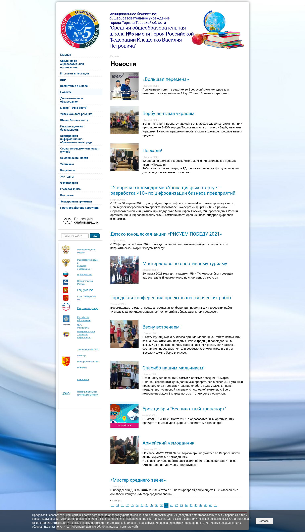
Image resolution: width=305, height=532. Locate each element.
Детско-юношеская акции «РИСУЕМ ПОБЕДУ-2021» (166, 234)
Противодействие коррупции (79, 207)
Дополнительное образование (71, 100)
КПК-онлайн (83, 379)
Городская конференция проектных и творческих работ (171, 297)
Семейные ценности (74, 158)
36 (147, 505)
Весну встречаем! (162, 327)
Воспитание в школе (74, 85)
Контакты (67, 195)
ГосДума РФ (85, 290)
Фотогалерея (69, 182)
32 (127, 505)
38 (156, 505)
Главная (65, 54)
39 (161, 505)
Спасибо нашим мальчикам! (173, 368)
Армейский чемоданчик (168, 443)
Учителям (67, 176)
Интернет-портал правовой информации (86, 334)
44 (186, 505)
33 (132, 505)
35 (142, 505)
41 (171, 505)
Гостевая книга (70, 189)
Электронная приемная (76, 201)
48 (205, 505)
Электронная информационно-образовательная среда (76, 139)
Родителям (67, 170)
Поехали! (152, 150)
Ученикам (67, 164)
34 (137, 505)
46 (196, 505)
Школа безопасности (74, 120)
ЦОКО (66, 393)
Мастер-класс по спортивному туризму (185, 263)
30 (117, 505)
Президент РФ (84, 274)
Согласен (264, 520)
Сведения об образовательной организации (72, 64)
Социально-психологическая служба (79, 150)
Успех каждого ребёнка (76, 114)
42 (176, 505)
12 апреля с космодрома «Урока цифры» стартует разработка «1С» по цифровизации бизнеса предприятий (172, 190)
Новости (65, 92)
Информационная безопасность (72, 128)
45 (191, 505)
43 (181, 505)
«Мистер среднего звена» (138, 480)
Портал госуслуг (87, 308)
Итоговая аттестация (74, 73)
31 (122, 505)
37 (151, 505)
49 (210, 505)
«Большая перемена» (166, 79)
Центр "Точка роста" (73, 107)
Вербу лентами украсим (168, 113)
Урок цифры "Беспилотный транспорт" (184, 409)
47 (201, 505)
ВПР (63, 79)
